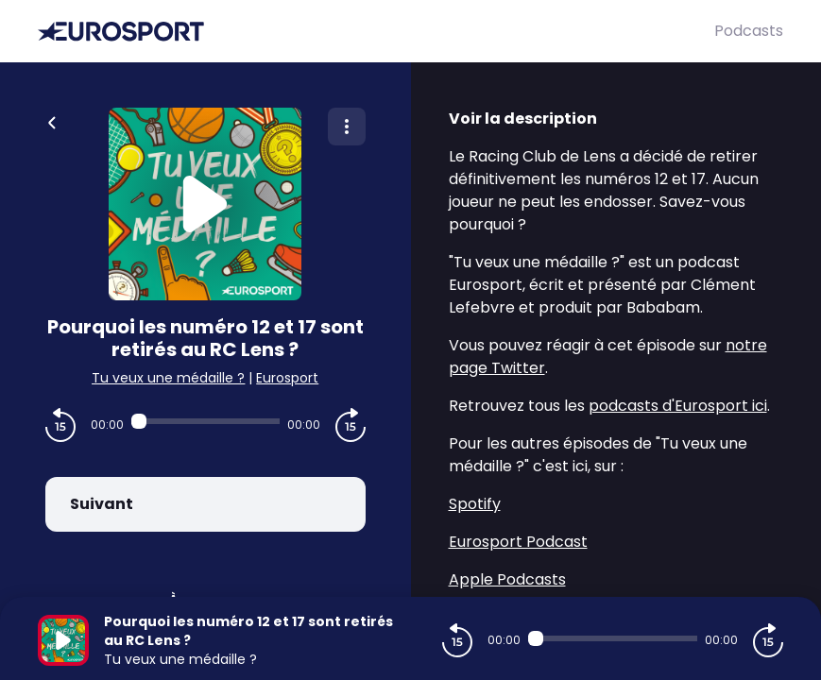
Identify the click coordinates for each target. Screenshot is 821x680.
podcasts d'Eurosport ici (678, 405)
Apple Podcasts (507, 579)
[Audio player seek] (205, 421)
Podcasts (748, 31)
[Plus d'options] (347, 126)
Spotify (475, 504)
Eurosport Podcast (518, 541)
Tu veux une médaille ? (168, 377)
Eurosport (287, 377)
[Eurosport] (376, 32)
